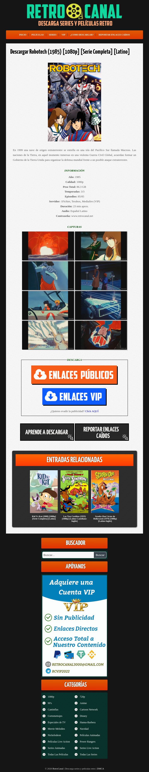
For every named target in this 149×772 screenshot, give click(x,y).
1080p (51, 696)
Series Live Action (89, 748)
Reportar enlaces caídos (114, 35)
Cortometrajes (55, 715)
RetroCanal (58, 768)
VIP (63, 35)
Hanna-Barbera (87, 722)
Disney (83, 715)
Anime (83, 703)
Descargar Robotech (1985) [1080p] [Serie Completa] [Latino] (70, 52)
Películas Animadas (90, 735)
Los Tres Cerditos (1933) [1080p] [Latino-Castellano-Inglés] (74, 518)
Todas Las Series (88, 754)
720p (82, 696)
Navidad (84, 728)
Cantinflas (53, 709)
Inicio (22, 35)
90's (50, 703)
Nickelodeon (54, 735)
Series (53, 35)
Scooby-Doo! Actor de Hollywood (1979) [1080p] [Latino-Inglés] (105, 518)
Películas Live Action (59, 741)
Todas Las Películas (58, 754)
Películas (37, 35)
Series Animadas (56, 748)
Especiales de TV (57, 722)
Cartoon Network (89, 709)
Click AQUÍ (92, 411)
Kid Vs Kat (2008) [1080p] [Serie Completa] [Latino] (44, 517)
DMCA (100, 768)
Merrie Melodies (56, 728)
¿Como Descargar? (81, 35)
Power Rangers (87, 741)
